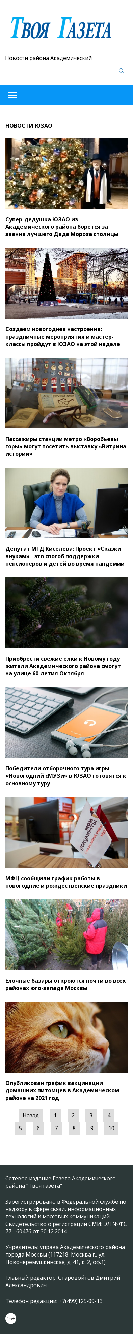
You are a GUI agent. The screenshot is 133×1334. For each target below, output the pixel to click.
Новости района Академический (48, 58)
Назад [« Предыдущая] (31, 1115)
